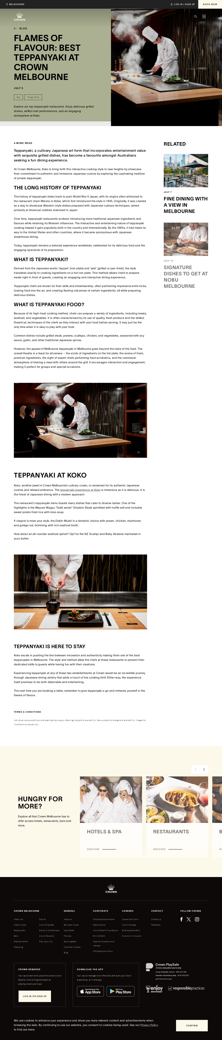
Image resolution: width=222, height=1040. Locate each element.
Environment (99, 936)
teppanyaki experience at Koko (80, 489)
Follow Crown (190, 911)
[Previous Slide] (195, 769)
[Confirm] (192, 1025)
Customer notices (72, 947)
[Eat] (18, 97)
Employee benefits (131, 930)
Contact (157, 911)
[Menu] (204, 16)
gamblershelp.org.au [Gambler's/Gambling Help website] (164, 979)
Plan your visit (46, 941)
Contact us (156, 919)
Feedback (156, 924)
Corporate (100, 911)
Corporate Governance (103, 919)
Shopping (18, 947)
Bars (16, 936)
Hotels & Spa (20, 924)
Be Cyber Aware (71, 924)
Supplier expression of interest (103, 943)
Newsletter (69, 930)
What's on (18, 919)
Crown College (129, 924)
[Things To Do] (33, 97)
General (69, 911)
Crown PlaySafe (46, 924)
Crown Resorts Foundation (105, 930)
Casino (42, 919)
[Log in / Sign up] (182, 4)
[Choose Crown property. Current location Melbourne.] (14, 4)
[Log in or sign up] (35, 996)
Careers (128, 911)
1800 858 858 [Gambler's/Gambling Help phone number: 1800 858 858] (183, 975)
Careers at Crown (130, 919)
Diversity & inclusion (131, 936)
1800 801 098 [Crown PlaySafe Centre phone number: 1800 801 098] (181, 972)
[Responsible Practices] (186, 989)
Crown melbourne (27, 911)
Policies (67, 936)
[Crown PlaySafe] (167, 968)
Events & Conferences (49, 930)
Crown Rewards (46, 936)
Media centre (99, 924)
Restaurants (19, 930)
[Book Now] (210, 4)
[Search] (195, 16)
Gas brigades (70, 941)
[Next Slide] (204, 769)
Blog (66, 952)
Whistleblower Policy (103, 951)
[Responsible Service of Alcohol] (154, 989)
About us (68, 919)
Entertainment (21, 941)
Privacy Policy (149, 1024)
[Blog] (19, 28)
